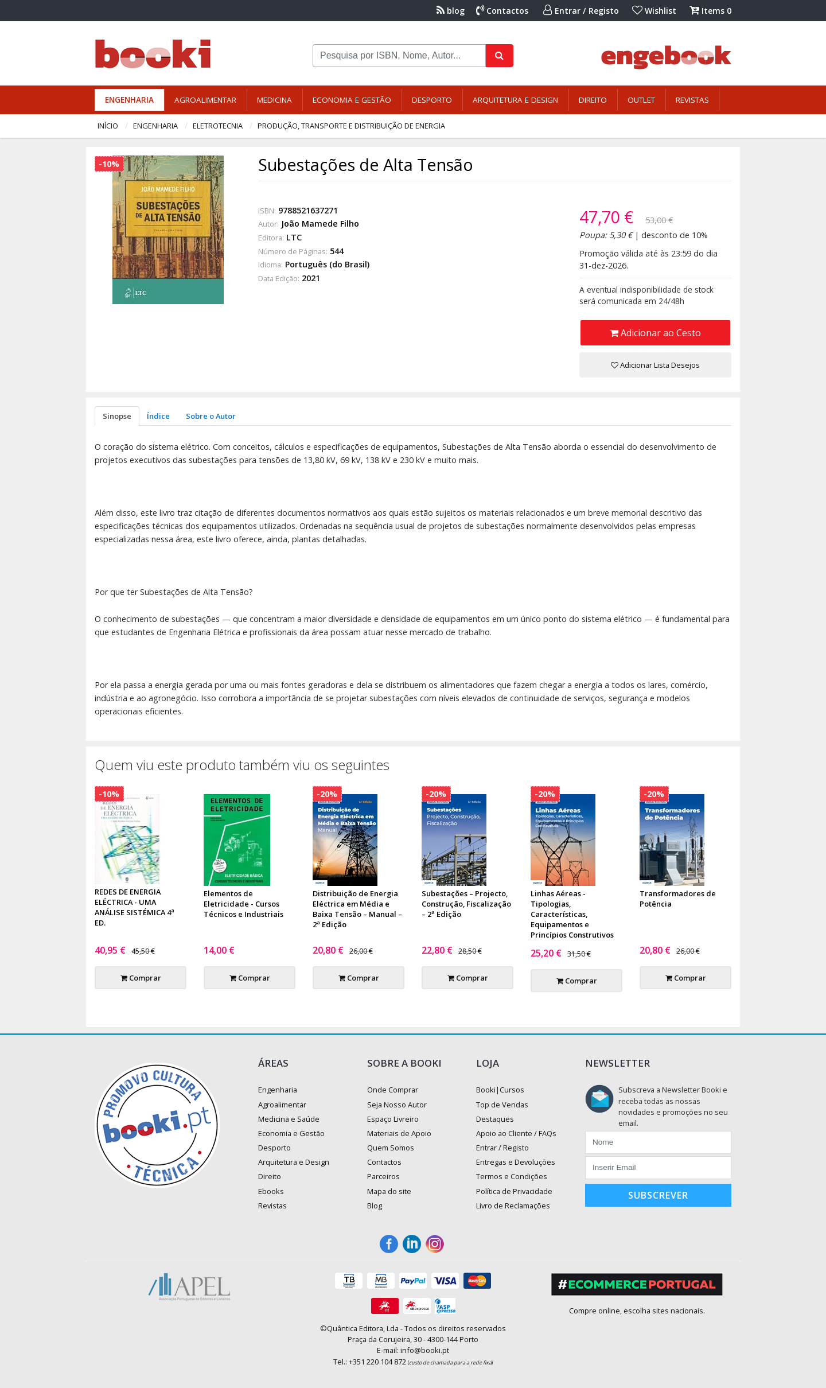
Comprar (140, 978)
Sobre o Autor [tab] (211, 416)
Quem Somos (390, 1147)
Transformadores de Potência (678, 898)
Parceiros (383, 1176)
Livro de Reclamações (513, 1205)
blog (451, 10)
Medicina (274, 100)
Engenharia (129, 100)
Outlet (641, 100)
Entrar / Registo (581, 10)
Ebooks (271, 1191)
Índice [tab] (158, 416)
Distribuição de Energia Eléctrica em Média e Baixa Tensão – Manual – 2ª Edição (357, 909)
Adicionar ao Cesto (655, 332)
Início (108, 125)
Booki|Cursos (500, 1089)
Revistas (692, 100)
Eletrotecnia (218, 125)
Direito (593, 100)
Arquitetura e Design (515, 100)
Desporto (432, 100)
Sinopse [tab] (117, 416)
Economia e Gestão (352, 100)
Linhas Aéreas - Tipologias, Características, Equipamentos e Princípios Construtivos (572, 914)
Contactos (502, 10)
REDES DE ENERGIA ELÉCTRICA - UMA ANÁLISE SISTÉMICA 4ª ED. (134, 907)
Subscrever (658, 1195)
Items (710, 10)
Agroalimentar (205, 100)
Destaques (495, 1119)
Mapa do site (389, 1191)
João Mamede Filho (320, 223)
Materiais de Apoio (399, 1133)
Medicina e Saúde (289, 1119)
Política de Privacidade (514, 1191)
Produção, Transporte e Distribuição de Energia (351, 125)
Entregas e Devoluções (515, 1162)
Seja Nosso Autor (397, 1104)
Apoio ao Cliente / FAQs (516, 1133)
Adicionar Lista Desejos (655, 365)
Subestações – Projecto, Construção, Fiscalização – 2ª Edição (466, 903)
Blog (374, 1205)
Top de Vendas (502, 1104)
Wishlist (654, 10)
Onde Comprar (392, 1089)
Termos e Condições (511, 1176)
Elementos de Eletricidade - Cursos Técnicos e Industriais (243, 903)
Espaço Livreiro (393, 1119)
